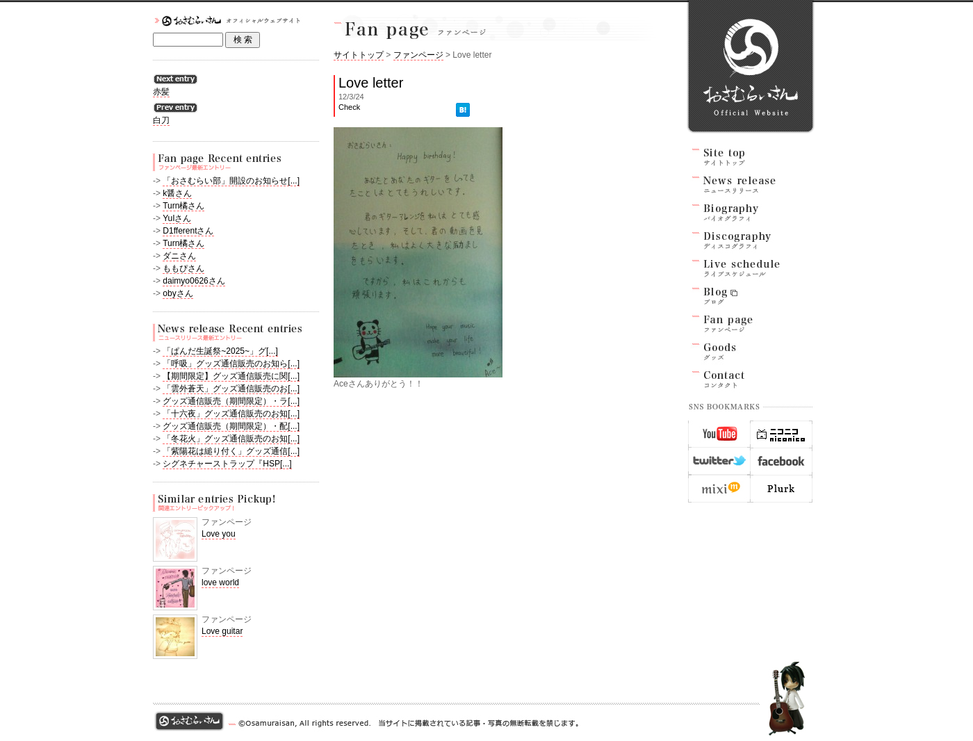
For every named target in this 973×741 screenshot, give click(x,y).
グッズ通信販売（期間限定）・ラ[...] (231, 401)
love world (220, 582)
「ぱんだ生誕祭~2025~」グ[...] (220, 351)
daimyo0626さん (193, 281)
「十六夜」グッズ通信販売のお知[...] (231, 413)
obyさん (178, 293)
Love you (219, 534)
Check (349, 107)
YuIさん (177, 218)
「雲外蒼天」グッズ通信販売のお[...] (231, 388)
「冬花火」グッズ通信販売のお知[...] (231, 438)
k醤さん (177, 193)
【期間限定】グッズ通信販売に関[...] (231, 376)
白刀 (161, 120)
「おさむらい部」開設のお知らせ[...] (231, 181)
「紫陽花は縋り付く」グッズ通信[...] (231, 451)
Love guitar (222, 631)
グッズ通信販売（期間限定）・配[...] (231, 426)
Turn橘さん (183, 206)
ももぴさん (183, 268)
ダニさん (179, 256)
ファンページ (418, 55)
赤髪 (161, 92)
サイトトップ (359, 55)
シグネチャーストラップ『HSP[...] (227, 464)
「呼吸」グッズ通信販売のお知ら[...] (231, 363)
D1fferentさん (188, 231)
